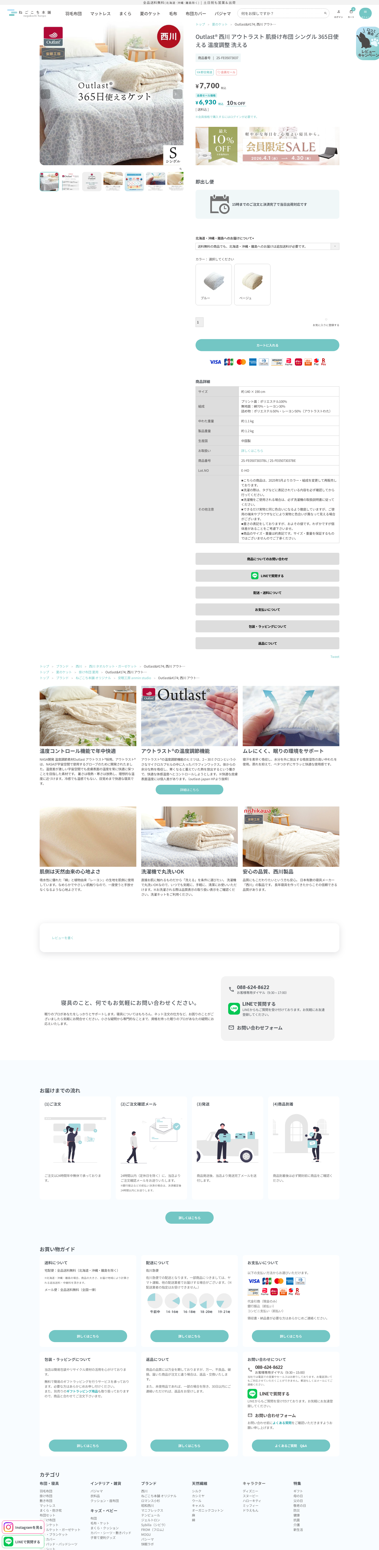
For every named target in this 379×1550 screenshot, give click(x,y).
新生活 (298, 1529)
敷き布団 (46, 1500)
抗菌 (296, 1519)
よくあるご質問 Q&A (291, 1445)
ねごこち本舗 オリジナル (93, 677)
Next (180, 95)
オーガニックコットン (207, 1510)
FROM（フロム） (153, 1529)
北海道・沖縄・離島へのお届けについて (225, 238)
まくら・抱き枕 (51, 1510)
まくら (125, 13)
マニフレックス (152, 1510)
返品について (267, 643)
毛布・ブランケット (54, 1534)
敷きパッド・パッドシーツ (58, 1544)
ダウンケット (49, 1524)
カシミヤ (198, 1495)
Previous (48, 95)
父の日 (298, 1500)
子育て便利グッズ (103, 1537)
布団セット (47, 1515)
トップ (200, 24)
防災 (296, 1510)
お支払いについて (267, 609)
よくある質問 (282, 1422)
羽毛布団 (73, 13)
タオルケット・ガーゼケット (60, 1529)
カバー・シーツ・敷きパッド (110, 1532)
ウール (196, 1500)
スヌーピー (250, 1495)
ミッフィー (250, 1505)
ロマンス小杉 (150, 1500)
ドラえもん (250, 1510)
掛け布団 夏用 (88, 671)
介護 (296, 1524)
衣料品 (95, 1495)
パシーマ (147, 1539)
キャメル (198, 1505)
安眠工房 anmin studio (134, 677)
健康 (296, 1515)
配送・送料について (267, 592)
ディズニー (250, 1491)
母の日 (298, 1495)
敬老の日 (299, 1505)
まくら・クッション (104, 1527)
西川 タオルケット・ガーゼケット (113, 666)
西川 (79, 666)
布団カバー (196, 13)
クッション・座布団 (104, 1500)
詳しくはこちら (252, 450)
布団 (93, 1518)
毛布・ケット (99, 1523)
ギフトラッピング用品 (82, 1391)
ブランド (62, 666)
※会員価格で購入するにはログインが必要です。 (227, 117)
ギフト (298, 1491)
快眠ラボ (147, 1544)
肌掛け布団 (47, 1519)
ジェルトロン (150, 1519)
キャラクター (254, 1483)
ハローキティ (252, 1500)
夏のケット (150, 13)
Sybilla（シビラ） (154, 1524)
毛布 (173, 13)
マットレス (100, 13)
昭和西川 (147, 1505)
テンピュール (150, 1515)
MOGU (146, 1534)
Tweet (334, 656)
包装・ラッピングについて (267, 626)
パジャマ (223, 13)
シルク (196, 1491)
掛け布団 (46, 1495)
